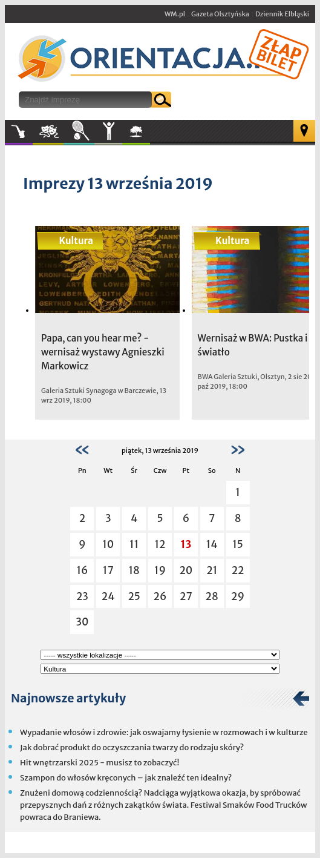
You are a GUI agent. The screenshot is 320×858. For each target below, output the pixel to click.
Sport (79, 131)
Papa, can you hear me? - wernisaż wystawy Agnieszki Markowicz (103, 352)
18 (133, 570)
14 (212, 544)
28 (212, 596)
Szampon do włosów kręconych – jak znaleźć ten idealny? (126, 778)
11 (134, 544)
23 (82, 596)
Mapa (304, 130)
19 (160, 570)
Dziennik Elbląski (282, 14)
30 (82, 622)
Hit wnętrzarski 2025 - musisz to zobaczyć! (99, 762)
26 (160, 596)
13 (186, 544)
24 (108, 596)
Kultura (48, 131)
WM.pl (175, 14)
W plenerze (149, 135)
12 (160, 544)
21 (211, 570)
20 (185, 570)
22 (238, 570)
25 (134, 596)
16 (82, 570)
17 (108, 570)
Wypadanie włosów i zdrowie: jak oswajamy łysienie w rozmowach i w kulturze (164, 732)
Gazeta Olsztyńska (220, 14)
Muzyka (19, 131)
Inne (108, 131)
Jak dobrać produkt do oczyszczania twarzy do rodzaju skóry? (132, 747)
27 (186, 596)
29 (237, 596)
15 (237, 544)
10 (108, 544)
